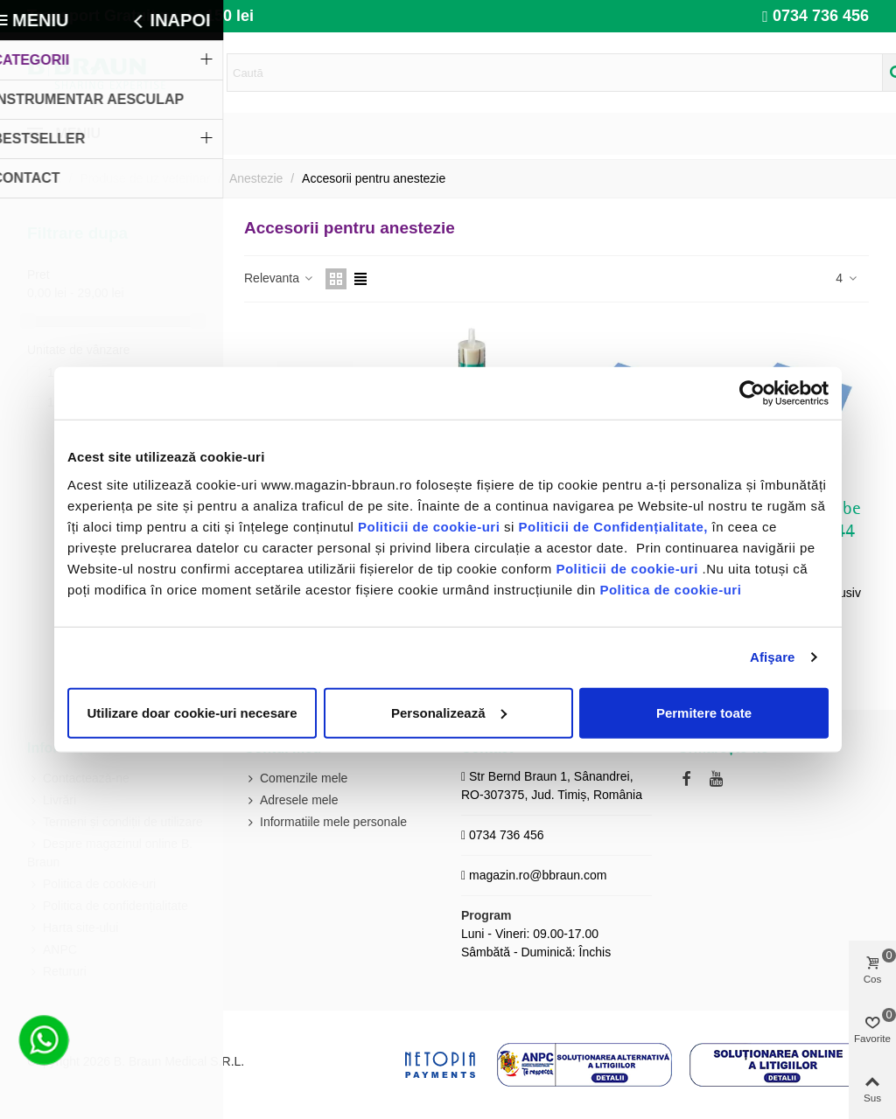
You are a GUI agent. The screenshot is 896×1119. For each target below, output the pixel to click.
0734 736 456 (821, 15)
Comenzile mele (295, 778)
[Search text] (555, 72)
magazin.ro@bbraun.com (537, 875)
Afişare (772, 657)
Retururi (57, 972)
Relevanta (279, 278)
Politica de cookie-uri (670, 588)
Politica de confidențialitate (107, 906)
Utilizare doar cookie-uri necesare (192, 712)
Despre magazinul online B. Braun (109, 852)
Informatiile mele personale (325, 822)
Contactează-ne (78, 778)
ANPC (52, 950)
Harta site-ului (72, 928)
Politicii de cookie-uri (431, 525)
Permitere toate (704, 712)
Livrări (51, 800)
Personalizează (449, 712)
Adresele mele (291, 800)
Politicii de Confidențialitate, (611, 525)
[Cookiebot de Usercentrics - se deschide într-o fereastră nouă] (752, 393)
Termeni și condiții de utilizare (115, 822)
